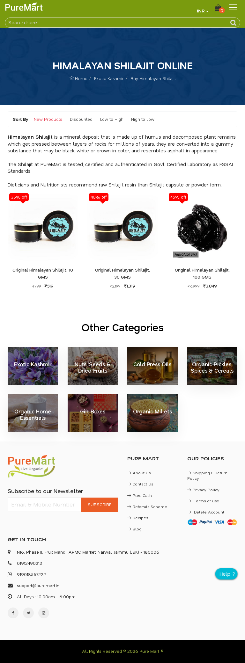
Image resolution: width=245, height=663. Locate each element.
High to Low (142, 119)
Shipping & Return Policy (207, 475)
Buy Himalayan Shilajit (153, 78)
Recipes (137, 517)
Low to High (111, 119)
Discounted (81, 119)
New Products (48, 119)
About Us (139, 472)
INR (201, 11)
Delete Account (205, 511)
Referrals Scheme (147, 506)
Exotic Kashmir (109, 78)
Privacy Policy (203, 489)
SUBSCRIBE (99, 504)
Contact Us (140, 483)
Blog (134, 528)
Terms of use (203, 500)
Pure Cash (139, 495)
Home (78, 78)
